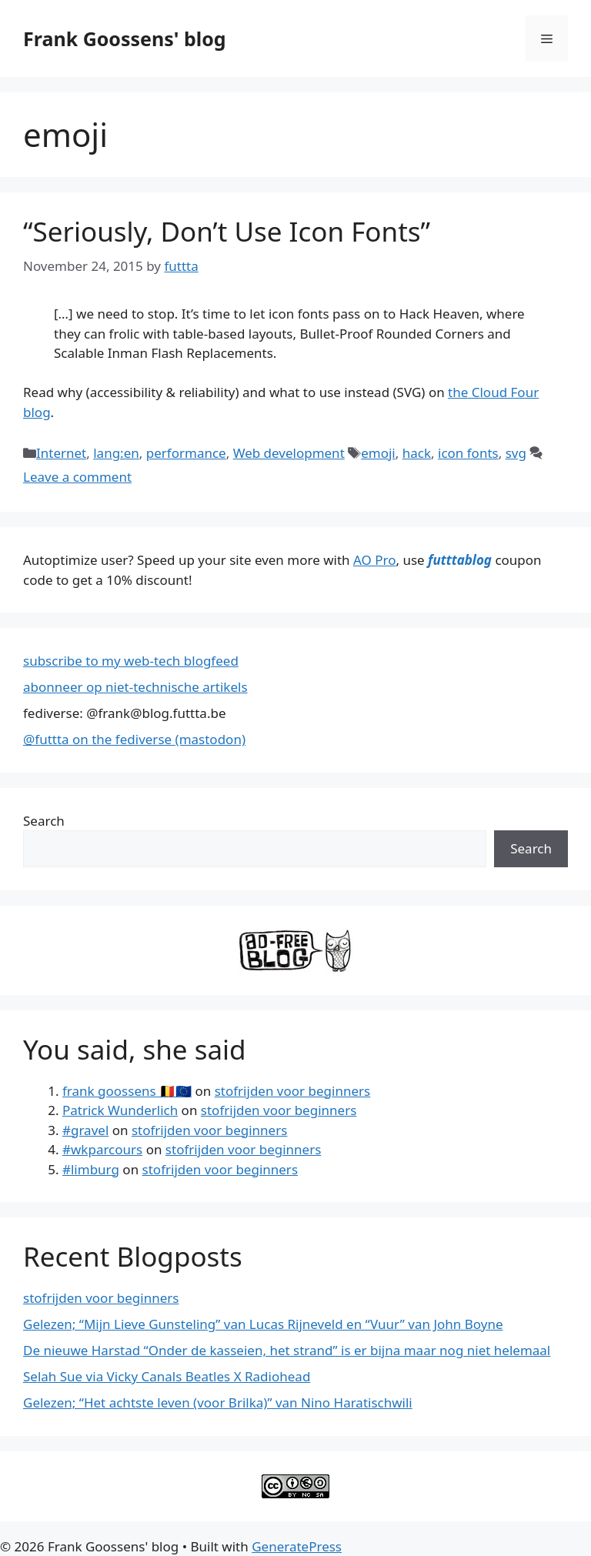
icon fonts (468, 453)
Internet (61, 453)
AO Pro (374, 560)
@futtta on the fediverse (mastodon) (134, 739)
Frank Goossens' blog (124, 38)
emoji (378, 453)
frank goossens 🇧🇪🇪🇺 (127, 1091)
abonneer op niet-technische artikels (135, 687)
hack (416, 453)
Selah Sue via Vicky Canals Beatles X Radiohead (166, 1376)
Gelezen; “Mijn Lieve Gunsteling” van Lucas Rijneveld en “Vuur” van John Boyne (263, 1324)
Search (44, 821)
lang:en (116, 453)
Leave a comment (77, 477)
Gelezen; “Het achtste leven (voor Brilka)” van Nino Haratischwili (217, 1402)
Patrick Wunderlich (120, 1110)
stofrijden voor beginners (292, 1091)
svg (516, 453)
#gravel (85, 1130)
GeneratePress (297, 1546)
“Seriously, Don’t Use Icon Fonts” (226, 231)
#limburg (90, 1169)
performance (186, 453)
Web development (289, 453)
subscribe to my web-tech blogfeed (131, 660)
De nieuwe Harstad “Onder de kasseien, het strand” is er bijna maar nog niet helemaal (286, 1350)
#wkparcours (102, 1149)
